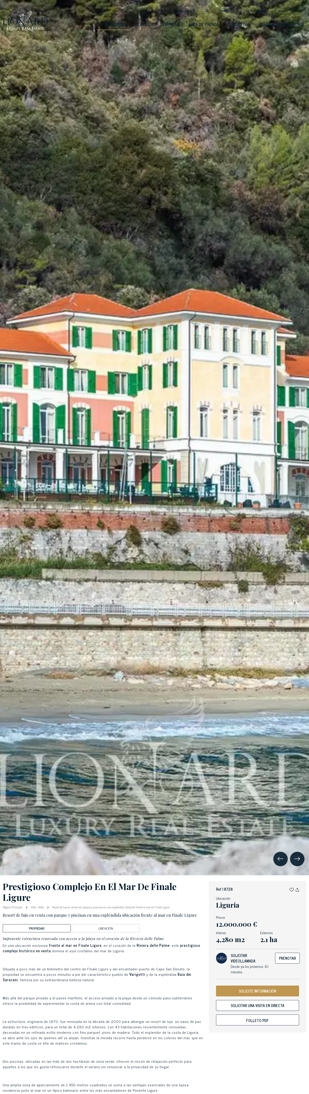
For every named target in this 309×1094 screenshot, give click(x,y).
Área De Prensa (204, 24)
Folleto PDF (257, 1020)
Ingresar (227, 10)
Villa (33, 907)
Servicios (144, 24)
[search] (207, 10)
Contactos (239, 24)
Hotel (40, 907)
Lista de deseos (256, 10)
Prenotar (287, 958)
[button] (292, 889)
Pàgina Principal (13, 906)
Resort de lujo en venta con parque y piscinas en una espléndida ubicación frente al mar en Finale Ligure (110, 907)
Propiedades (114, 24)
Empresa (171, 24)
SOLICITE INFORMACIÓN (257, 991)
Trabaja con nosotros (281, 24)
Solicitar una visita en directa (257, 1005)
